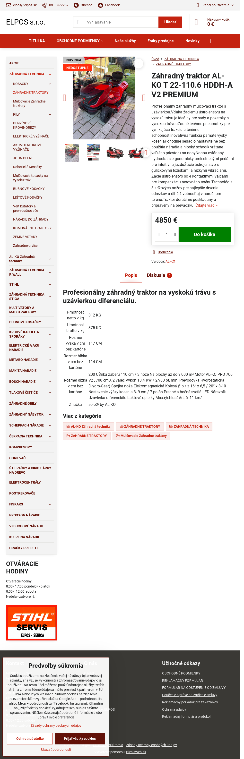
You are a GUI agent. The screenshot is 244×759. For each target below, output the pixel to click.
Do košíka (204, 234)
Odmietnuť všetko (30, 739)
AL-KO (170, 261)
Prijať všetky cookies (80, 739)
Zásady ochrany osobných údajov (151, 745)
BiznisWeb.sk (136, 752)
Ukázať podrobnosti (56, 749)
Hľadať (170, 22)
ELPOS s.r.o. (25, 22)
